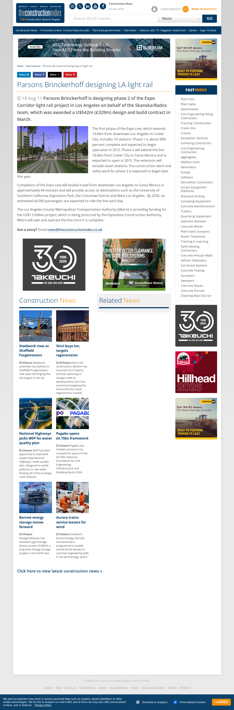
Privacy (135, 687)
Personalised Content (190, 702)
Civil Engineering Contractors (192, 150)
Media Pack (178, 30)
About (58, 687)
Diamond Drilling (193, 196)
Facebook (103, 6)
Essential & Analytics (151, 702)
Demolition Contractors (197, 182)
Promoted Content (51, 30)
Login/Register (171, 9)
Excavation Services (194, 138)
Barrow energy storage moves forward (31, 522)
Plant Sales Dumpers (195, 231)
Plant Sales (188, 104)
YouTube (95, 6)
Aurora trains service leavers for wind (71, 522)
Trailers (186, 211)
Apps (203, 30)
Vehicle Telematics (194, 260)
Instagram (72, 6)
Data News (130, 30)
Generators (188, 167)
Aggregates (188, 157)
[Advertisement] (94, 623)
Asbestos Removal (193, 221)
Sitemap (172, 687)
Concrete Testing (192, 270)
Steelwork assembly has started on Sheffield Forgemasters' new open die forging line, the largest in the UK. (35, 370)
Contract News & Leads (76, 30)
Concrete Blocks (192, 226)
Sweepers (187, 281)
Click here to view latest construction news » (59, 571)
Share (22, 74)
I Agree (221, 702)
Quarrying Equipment (196, 216)
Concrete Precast (192, 291)
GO (209, 18)
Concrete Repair (192, 286)
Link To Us (71, 687)
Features (144, 30)
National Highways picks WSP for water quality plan (35, 438)
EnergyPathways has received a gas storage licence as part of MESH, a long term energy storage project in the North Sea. (35, 543)
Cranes (186, 133)
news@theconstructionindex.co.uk (74, 229)
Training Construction (196, 123)
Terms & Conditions (153, 687)
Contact (47, 687)
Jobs (153, 30)
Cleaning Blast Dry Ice (196, 296)
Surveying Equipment (196, 201)
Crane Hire (188, 128)
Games (193, 30)
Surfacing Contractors (196, 143)
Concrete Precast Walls (197, 255)
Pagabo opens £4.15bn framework (72, 435)
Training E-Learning (194, 241)
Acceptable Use (119, 687)
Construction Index (40, 13)
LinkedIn (88, 6)
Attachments (190, 109)
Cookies (102, 687)
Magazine (166, 30)
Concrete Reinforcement (198, 206)
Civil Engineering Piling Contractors (197, 116)
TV (157, 30)
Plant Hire (188, 99)
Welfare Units (190, 162)
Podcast (211, 30)
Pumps (185, 172)
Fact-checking (87, 687)
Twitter (80, 6)
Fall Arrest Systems (194, 265)
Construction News (26, 30)
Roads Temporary (193, 236)
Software (187, 177)
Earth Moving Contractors (190, 248)
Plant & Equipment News (106, 30)
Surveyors (188, 276)
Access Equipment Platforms (193, 189)
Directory (185, 687)
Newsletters (204, 9)
